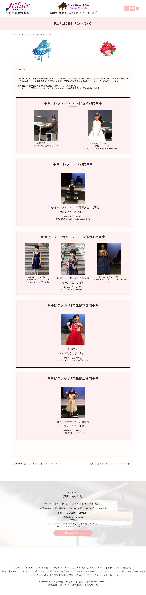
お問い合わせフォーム (73, 533)
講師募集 (91, 572)
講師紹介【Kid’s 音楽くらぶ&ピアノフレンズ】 (19, 572)
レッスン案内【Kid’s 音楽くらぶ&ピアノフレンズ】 (85, 568)
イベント (28, 34)
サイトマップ (100, 575)
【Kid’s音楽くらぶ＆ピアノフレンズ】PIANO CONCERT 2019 (37, 464)
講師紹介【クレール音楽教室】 (120, 568)
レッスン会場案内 (47, 572)
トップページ (15, 34)
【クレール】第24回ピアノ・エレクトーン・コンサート (111, 464)
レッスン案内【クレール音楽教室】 (49, 568)
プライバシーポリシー (83, 575)
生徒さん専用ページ (64, 572)
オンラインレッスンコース (107, 572)
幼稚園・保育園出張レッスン (132, 572)
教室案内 (28, 568)
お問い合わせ (113, 575)
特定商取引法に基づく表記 (62, 575)
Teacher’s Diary (43, 575)
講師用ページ (80, 572)
